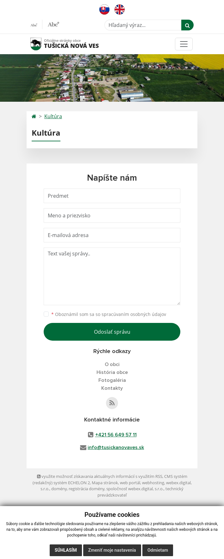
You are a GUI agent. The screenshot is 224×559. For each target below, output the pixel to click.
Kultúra (53, 116)
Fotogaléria (112, 380)
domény (59, 489)
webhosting (153, 482)
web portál (130, 482)
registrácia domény (86, 489)
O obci (112, 364)
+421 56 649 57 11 (116, 434)
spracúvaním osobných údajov (134, 314)
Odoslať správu (112, 331)
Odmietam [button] (157, 550)
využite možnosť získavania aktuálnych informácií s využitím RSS (99, 476)
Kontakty (112, 388)
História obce (112, 372)
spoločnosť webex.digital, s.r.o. (135, 489)
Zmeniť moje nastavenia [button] (112, 550)
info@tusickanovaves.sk (116, 447)
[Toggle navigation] (184, 44)
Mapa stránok (105, 482)
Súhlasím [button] (66, 550)
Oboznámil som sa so (108, 314)
